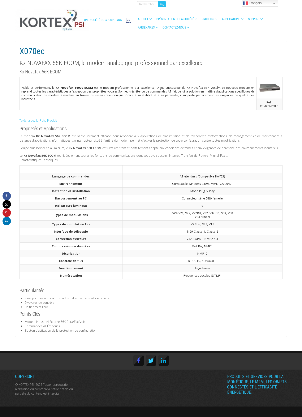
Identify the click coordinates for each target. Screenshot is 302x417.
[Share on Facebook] (7, 196)
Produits (208, 19)
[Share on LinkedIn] (7, 221)
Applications (231, 19)
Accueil (143, 19)
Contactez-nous (174, 27)
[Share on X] (7, 204)
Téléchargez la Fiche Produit (38, 120)
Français (252, 3)
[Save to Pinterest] (7, 212)
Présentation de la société (175, 19)
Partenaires (146, 27)
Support (254, 19)
